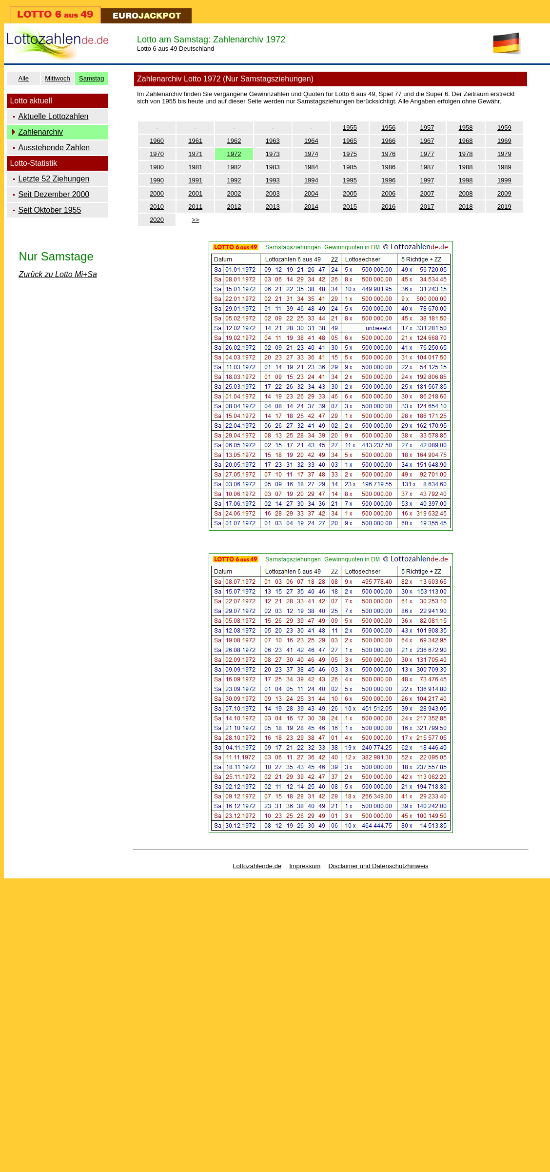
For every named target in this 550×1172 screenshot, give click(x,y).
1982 (234, 167)
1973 (273, 154)
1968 (466, 140)
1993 (273, 180)
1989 (504, 167)
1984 (311, 167)
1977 (427, 154)
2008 (466, 193)
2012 (234, 206)
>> (195, 219)
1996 (388, 180)
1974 (311, 154)
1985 (350, 167)
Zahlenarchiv (40, 132)
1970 (157, 154)
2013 (273, 206)
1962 (234, 140)
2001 (195, 193)
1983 (273, 167)
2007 (427, 193)
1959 (504, 127)
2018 (466, 206)
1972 (234, 154)
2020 (157, 219)
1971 (195, 154)
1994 (311, 180)
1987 (427, 167)
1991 (195, 180)
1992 (234, 180)
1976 (388, 154)
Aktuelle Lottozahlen (53, 116)
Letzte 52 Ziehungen (53, 179)
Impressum (304, 866)
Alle (23, 78)
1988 (466, 167)
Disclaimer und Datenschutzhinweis (378, 866)
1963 (273, 140)
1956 (388, 127)
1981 (195, 167)
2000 (157, 193)
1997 (427, 180)
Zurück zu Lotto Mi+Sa (58, 274)
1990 (157, 180)
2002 (234, 193)
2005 (350, 193)
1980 (157, 167)
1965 (350, 140)
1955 (350, 127)
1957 (427, 127)
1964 (311, 140)
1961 (195, 140)
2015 (350, 206)
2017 (427, 206)
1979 (504, 154)
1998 (466, 180)
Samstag (91, 78)
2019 (504, 206)
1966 (388, 140)
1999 (504, 180)
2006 (388, 193)
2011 (195, 206)
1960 (157, 140)
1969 (504, 140)
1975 (350, 154)
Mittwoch (57, 78)
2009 (504, 193)
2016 (388, 206)
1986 (388, 167)
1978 (466, 154)
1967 (427, 140)
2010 (157, 206)
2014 (311, 206)
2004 (311, 193)
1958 (466, 127)
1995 (350, 180)
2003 (273, 193)
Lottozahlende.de (257, 866)
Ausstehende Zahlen (54, 147)
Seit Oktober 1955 (49, 210)
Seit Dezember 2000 (53, 194)
